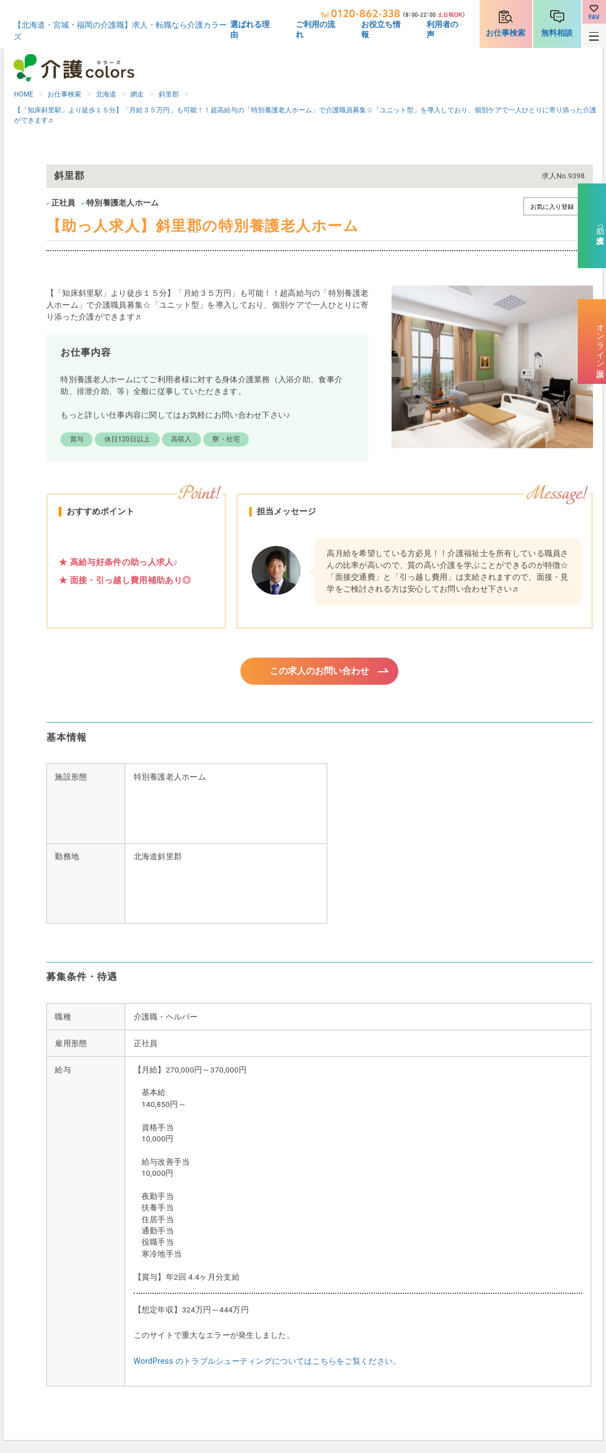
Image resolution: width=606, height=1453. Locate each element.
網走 (137, 94)
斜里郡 (169, 94)
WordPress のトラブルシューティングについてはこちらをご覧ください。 (267, 1362)
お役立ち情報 (381, 29)
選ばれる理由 (250, 29)
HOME (23, 94)
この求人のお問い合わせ (319, 672)
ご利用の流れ (315, 29)
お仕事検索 (505, 32)
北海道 (106, 94)
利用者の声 (442, 29)
